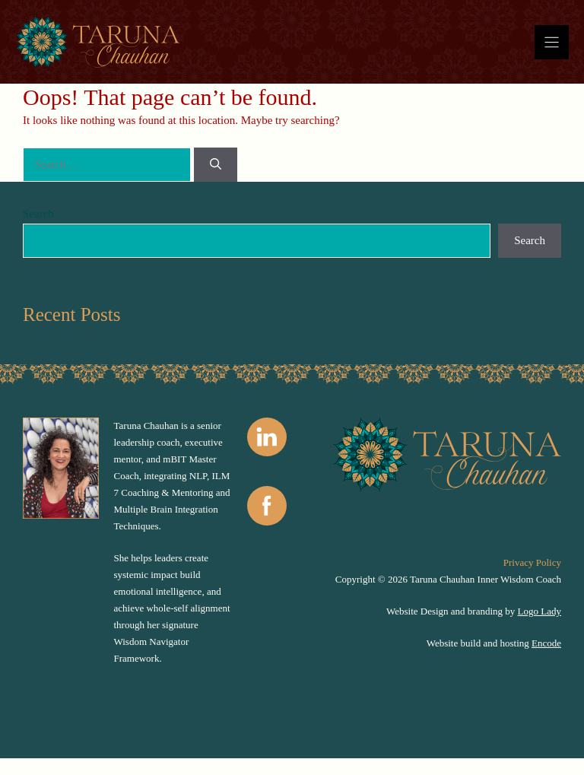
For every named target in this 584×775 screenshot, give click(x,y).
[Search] (215, 165)
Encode (546, 643)
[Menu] (552, 42)
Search (38, 214)
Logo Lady (539, 611)
